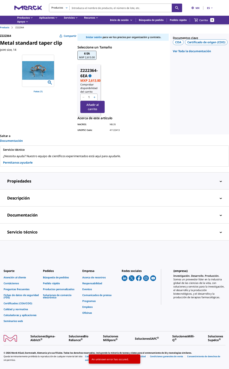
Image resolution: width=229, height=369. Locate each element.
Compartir (67, 36)
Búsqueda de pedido (151, 20)
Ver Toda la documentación (192, 51)
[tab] (7, 27)
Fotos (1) (38, 91)
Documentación (11, 141)
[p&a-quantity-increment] (94, 97)
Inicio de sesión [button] (121, 20)
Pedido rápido (178, 20)
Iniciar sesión (94, 37)
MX (195, 8)
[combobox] (115, 8)
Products (4, 27)
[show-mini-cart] (204, 20)
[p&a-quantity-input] (89, 97)
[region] (38, 71)
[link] (21, 277)
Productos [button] (57, 7)
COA (178, 42)
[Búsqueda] (177, 8)
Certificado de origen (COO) (206, 42)
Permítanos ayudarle (18, 162)
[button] (86, 55)
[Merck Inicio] (28, 8)
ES (210, 8)
